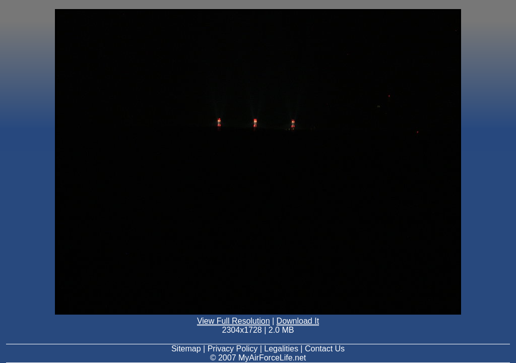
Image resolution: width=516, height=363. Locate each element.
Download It (298, 321)
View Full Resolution (233, 321)
